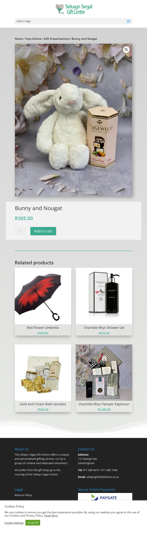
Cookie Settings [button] (14, 522)
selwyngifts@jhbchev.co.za (102, 477)
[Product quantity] (20, 231)
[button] (126, 49)
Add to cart (43, 231)
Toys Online (33, 38)
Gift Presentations (56, 38)
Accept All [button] (33, 522)
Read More (51, 515)
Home (19, 38)
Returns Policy (23, 495)
